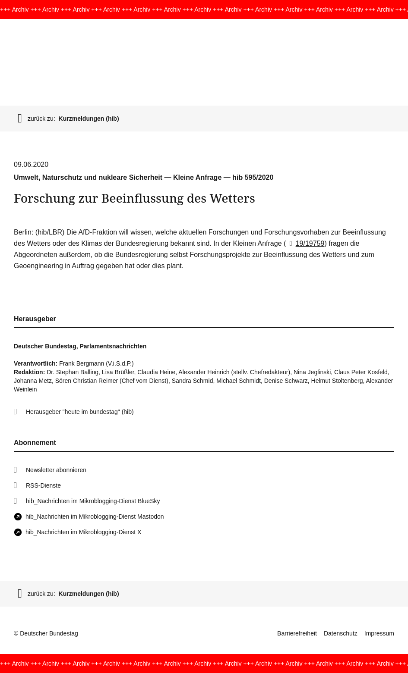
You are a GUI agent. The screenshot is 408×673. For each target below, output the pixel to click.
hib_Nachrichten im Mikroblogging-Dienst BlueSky (93, 501)
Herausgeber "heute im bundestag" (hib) (80, 411)
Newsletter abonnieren (56, 469)
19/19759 (305, 243)
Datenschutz (340, 633)
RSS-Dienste (43, 485)
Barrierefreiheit (297, 633)
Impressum (379, 633)
